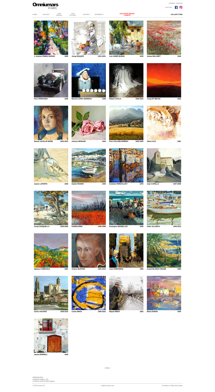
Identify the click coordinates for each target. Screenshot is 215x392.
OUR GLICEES (73, 14)
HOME (34, 14)
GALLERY (46, 14)
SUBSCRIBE (168, 7)
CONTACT (86, 14)
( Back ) (107, 368)
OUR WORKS (59, 14)
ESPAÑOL (172, 3)
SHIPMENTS (99, 14)
